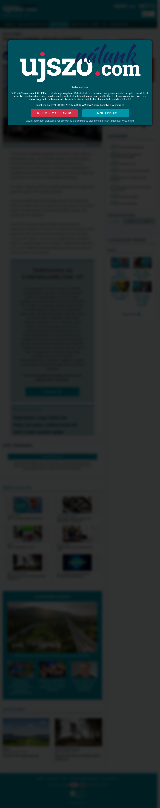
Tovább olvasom (105, 113)
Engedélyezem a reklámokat (54, 113)
